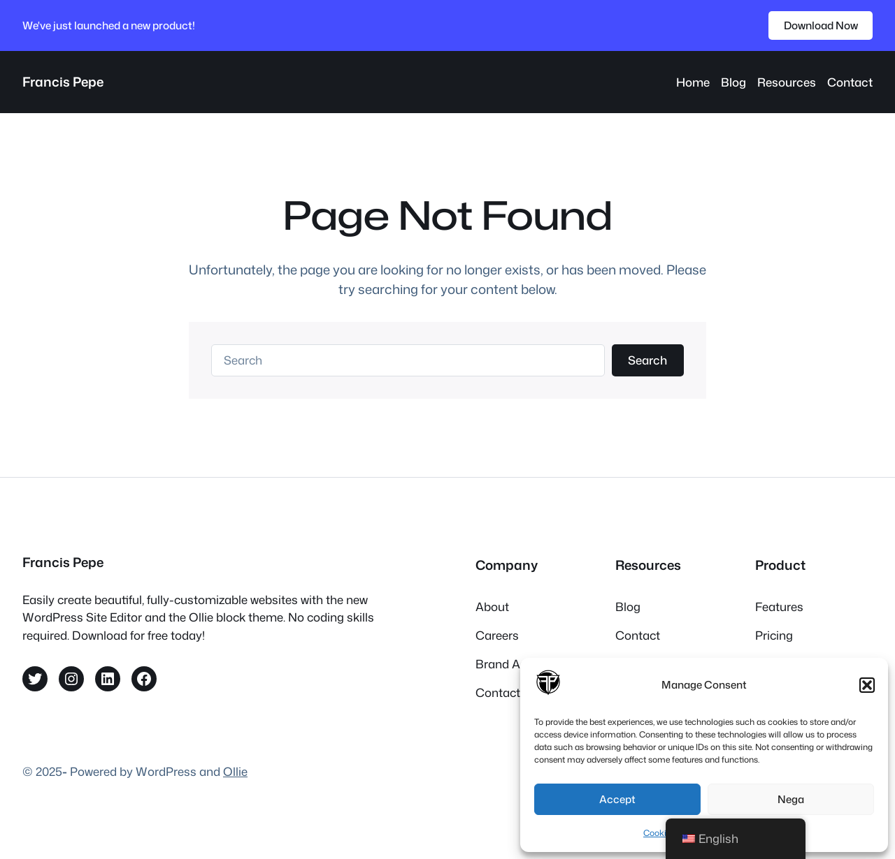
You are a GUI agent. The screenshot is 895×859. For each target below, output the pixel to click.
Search (647, 360)
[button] (867, 685)
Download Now (821, 25)
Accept (617, 799)
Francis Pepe (62, 82)
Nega (791, 799)
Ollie (235, 771)
